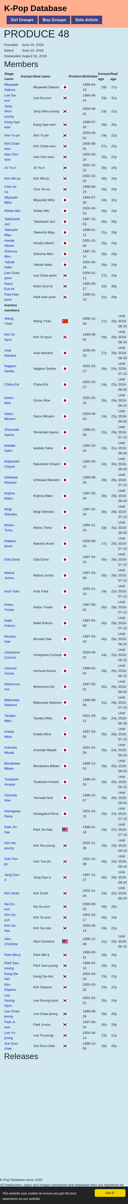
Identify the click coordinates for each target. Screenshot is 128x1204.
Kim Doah (11, 893)
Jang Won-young (9, 111)
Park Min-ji (12, 955)
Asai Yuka (11, 591)
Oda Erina (12, 559)
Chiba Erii (11, 384)
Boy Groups (54, 20)
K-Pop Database (35, 8)
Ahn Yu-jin (12, 135)
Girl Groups (22, 20)
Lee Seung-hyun (9, 1000)
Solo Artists (86, 20)
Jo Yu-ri (10, 168)
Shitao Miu (12, 211)
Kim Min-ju (12, 178)
